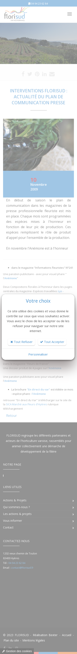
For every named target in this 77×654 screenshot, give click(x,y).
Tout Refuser (21, 342)
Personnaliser (38, 354)
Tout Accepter (52, 342)
